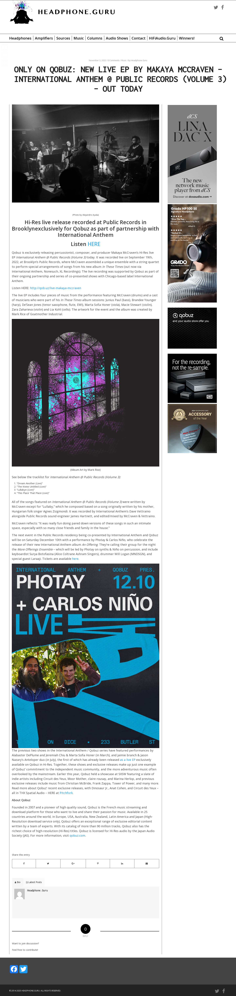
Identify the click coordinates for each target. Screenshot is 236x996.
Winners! (186, 38)
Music (79, 38)
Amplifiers (44, 38)
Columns (94, 38)
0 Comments (113, 60)
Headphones (20, 38)
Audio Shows (117, 38)
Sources (63, 38)
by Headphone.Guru (137, 60)
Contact (139, 38)
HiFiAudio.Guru (162, 38)
